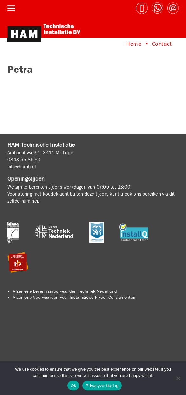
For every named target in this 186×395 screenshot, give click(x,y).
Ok (73, 385)
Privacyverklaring (102, 385)
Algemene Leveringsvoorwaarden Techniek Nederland (65, 291)
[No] (178, 378)
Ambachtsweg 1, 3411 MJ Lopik (40, 153)
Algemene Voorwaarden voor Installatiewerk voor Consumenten (74, 297)
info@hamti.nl (21, 167)
